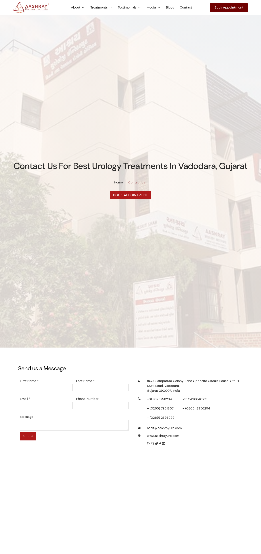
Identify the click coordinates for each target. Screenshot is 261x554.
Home (118, 182)
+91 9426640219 (195, 399)
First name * (29, 381)
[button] (78, 7)
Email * (25, 399)
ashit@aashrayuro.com (164, 428)
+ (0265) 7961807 (160, 408)
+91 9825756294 (159, 399)
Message (26, 417)
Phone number (87, 399)
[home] (38, 7)
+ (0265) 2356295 (161, 417)
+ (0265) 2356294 (196, 408)
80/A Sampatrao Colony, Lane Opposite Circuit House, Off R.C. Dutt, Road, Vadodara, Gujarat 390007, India (194, 386)
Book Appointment (228, 7)
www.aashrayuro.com (163, 436)
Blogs (170, 7)
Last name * (85, 381)
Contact (186, 7)
